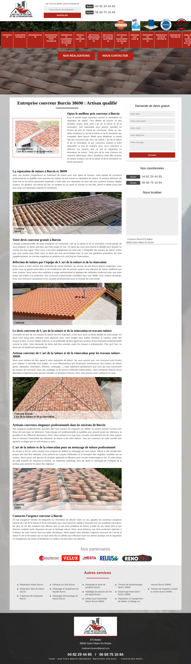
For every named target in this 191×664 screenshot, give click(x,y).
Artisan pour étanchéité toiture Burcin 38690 (96, 600)
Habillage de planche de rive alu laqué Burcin (98, 593)
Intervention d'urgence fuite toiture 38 (51, 38)
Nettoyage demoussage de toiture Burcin (65, 597)
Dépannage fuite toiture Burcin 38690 (129, 593)
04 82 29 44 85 (105, 6)
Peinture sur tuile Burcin (64, 584)
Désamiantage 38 (35, 36)
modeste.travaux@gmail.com (95, 648)
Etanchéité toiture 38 (20, 36)
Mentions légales (105, 659)
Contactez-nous (131, 659)
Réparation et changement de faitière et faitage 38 (67, 40)
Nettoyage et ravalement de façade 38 (122, 39)
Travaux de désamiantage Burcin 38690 (130, 585)
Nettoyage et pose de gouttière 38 (108, 38)
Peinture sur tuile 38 (135, 37)
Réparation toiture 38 (175, 36)
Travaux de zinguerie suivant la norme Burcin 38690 (164, 590)
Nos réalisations (76, 55)
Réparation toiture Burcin (31, 584)
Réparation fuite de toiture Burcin (32, 590)
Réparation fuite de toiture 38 (161, 37)
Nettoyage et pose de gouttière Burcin (95, 585)
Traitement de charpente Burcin (31, 597)
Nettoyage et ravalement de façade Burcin (66, 590)
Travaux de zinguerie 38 (80, 38)
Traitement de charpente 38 (147, 38)
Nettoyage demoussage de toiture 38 (94, 38)
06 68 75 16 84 (105, 12)
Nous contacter (115, 55)
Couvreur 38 (7, 36)
